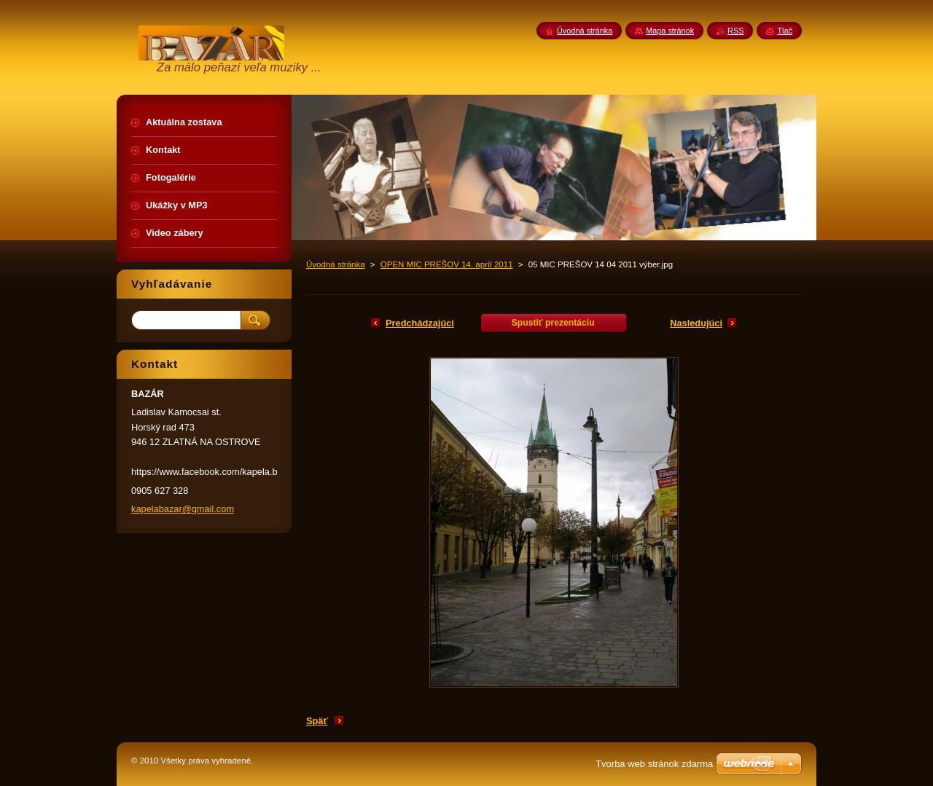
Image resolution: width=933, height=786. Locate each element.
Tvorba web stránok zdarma (654, 763)
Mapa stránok (670, 30)
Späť (317, 720)
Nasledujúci (696, 323)
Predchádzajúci (420, 323)
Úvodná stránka (335, 264)
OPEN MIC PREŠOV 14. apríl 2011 (446, 264)
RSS (735, 30)
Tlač (784, 30)
